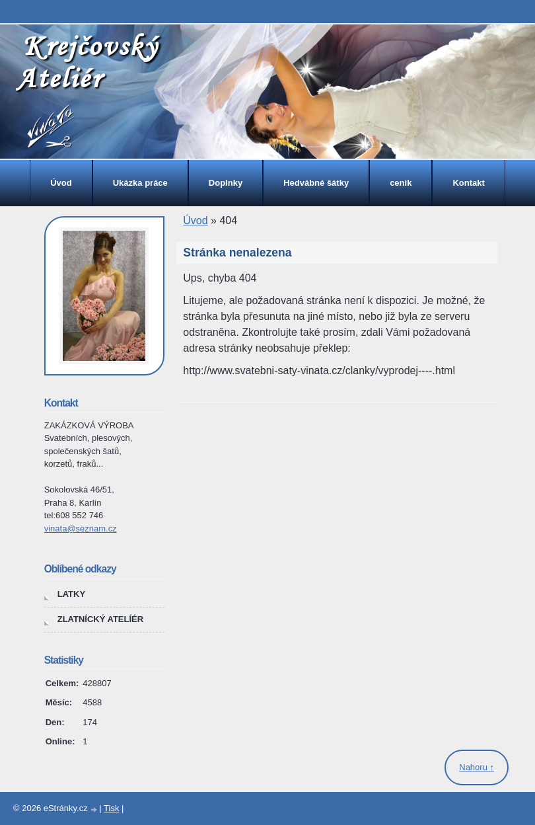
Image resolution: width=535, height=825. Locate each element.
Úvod (61, 183)
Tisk (111, 808)
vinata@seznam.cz (80, 528)
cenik (400, 183)
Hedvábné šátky (316, 183)
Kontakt (468, 183)
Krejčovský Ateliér (87, 62)
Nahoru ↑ (476, 767)
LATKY (71, 594)
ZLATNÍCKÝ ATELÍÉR (100, 619)
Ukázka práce (140, 183)
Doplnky (225, 183)
